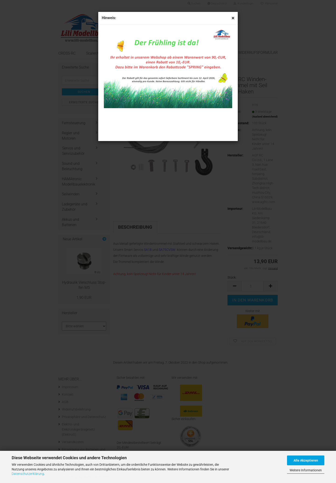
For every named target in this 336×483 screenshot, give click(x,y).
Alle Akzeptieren (306, 460)
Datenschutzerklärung (28, 474)
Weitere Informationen (306, 470)
